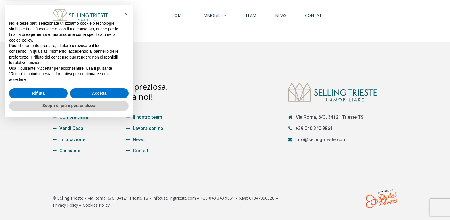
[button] (125, 112)
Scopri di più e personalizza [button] (68, 204)
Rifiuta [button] (38, 192)
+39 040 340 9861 (314, 128)
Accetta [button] (99, 192)
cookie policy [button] (20, 139)
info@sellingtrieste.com (320, 139)
